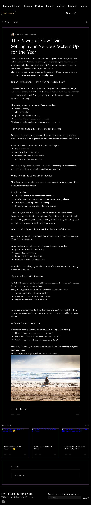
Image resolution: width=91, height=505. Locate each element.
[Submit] (86, 498)
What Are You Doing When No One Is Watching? (74, 448)
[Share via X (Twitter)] (16, 409)
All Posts (5, 22)
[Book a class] (8, 13)
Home (15, 22)
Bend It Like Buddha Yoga (17, 493)
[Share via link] (26, 409)
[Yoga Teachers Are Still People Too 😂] (15, 436)
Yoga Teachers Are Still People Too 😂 (12, 448)
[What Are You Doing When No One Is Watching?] (75, 436)
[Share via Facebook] (12, 409)
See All (87, 425)
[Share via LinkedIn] (21, 409)
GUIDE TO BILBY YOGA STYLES (43, 448)
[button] (76, 13)
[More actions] (79, 34)
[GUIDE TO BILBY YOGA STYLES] (45, 436)
